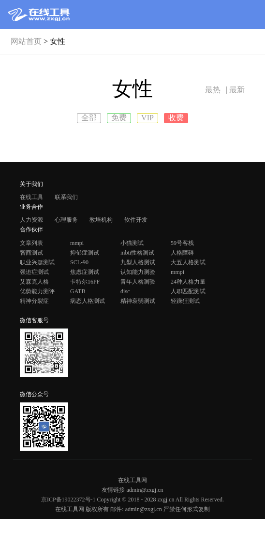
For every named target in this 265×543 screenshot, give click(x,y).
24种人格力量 (188, 281)
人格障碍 (182, 252)
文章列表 (31, 243)
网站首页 (26, 41)
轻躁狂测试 (185, 301)
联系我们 (66, 197)
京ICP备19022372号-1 (68, 499)
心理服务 (66, 219)
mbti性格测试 (137, 252)
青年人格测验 (137, 281)
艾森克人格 (34, 281)
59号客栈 (182, 243)
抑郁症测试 (84, 252)
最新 (237, 90)
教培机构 (101, 219)
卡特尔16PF (85, 281)
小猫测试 (132, 243)
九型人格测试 (137, 262)
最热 (213, 90)
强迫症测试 (34, 272)
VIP (147, 118)
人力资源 (31, 219)
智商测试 (31, 252)
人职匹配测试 (188, 291)
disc (125, 291)
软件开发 (135, 219)
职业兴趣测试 (37, 262)
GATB (77, 291)
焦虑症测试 (84, 272)
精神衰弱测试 (137, 301)
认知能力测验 (137, 272)
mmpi (77, 243)
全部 (89, 118)
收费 (176, 118)
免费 (119, 118)
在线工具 (31, 197)
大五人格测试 (188, 262)
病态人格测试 (87, 301)
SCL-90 (79, 262)
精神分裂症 (34, 301)
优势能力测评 (37, 291)
